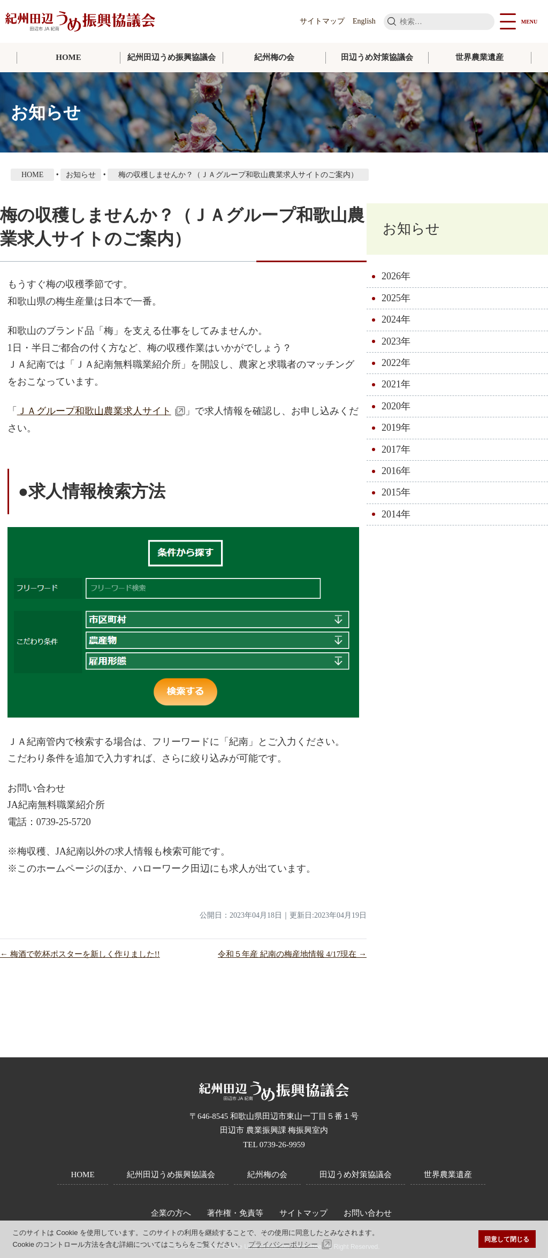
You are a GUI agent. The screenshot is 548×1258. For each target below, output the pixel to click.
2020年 (396, 406)
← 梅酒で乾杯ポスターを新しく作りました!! (80, 954)
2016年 (396, 471)
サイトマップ (322, 21)
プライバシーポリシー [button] (283, 1244)
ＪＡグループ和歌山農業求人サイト (94, 411)
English (364, 21)
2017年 (396, 449)
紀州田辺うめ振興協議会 (171, 57)
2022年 (396, 362)
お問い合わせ (368, 1213)
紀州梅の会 (274, 57)
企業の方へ (171, 1213)
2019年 (396, 427)
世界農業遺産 (479, 57)
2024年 (396, 319)
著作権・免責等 (235, 1213)
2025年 (396, 298)
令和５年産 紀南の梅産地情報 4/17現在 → (292, 954)
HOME (68, 57)
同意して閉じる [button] (506, 1239)
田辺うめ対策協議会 (377, 57)
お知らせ (411, 229)
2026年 (396, 276)
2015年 (396, 492)
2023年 (396, 341)
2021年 (396, 384)
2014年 (396, 514)
